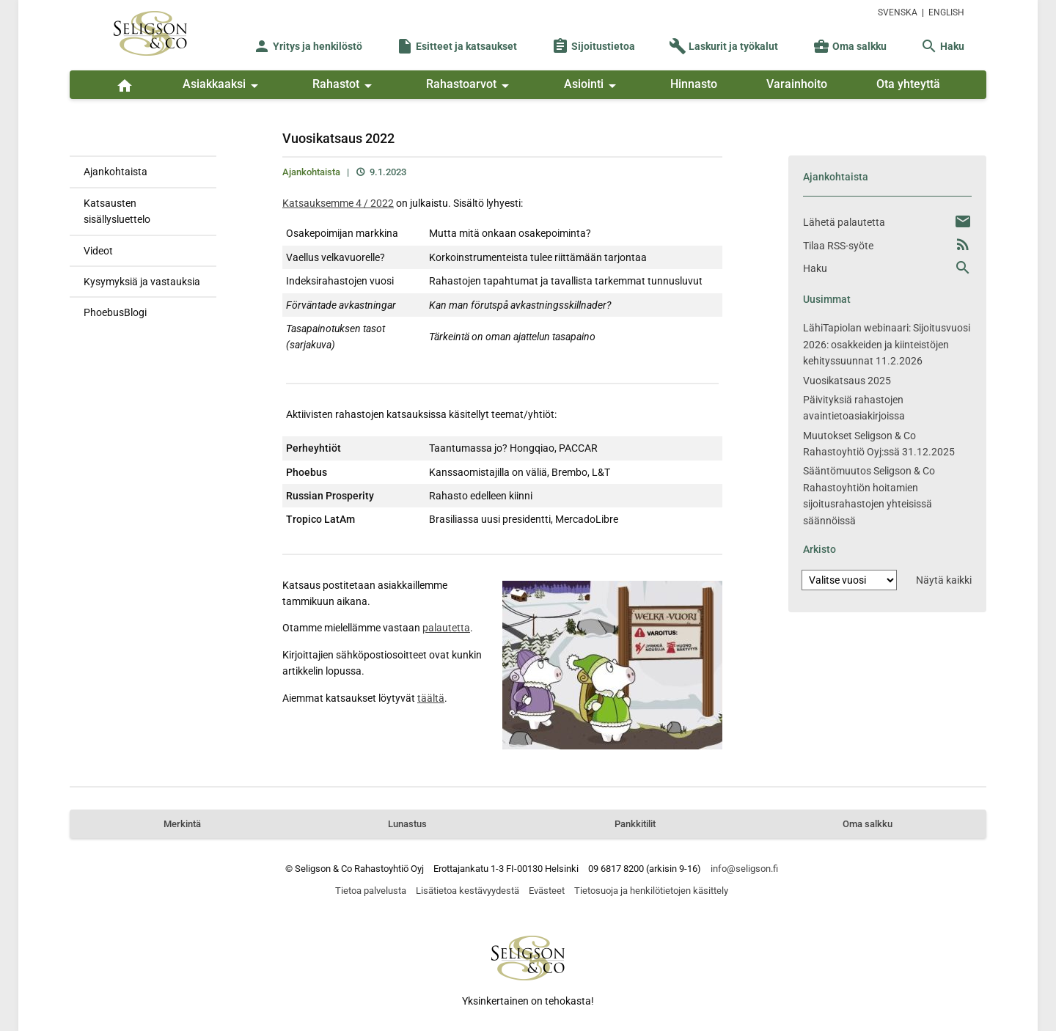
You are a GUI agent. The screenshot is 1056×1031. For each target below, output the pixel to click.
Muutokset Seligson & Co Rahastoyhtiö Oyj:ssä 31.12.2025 (879, 444)
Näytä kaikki (944, 580)
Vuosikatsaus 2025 (847, 380)
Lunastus (407, 823)
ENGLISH (946, 12)
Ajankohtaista (115, 171)
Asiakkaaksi (223, 86)
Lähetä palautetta (844, 222)
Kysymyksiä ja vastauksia (142, 281)
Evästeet (547, 890)
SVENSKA (897, 12)
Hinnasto (693, 84)
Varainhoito (796, 84)
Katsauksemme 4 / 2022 (338, 203)
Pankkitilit (635, 823)
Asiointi (592, 86)
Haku (942, 46)
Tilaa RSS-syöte (838, 246)
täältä (430, 698)
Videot (98, 251)
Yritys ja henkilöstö (307, 46)
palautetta (446, 628)
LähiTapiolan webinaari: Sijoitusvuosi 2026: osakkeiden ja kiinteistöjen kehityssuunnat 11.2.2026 (886, 344)
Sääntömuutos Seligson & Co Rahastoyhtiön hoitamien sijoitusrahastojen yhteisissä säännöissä (869, 495)
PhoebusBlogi (115, 312)
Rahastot (344, 86)
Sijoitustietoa (593, 46)
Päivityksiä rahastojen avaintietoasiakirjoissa (854, 408)
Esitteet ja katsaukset (456, 46)
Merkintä (182, 823)
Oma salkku (850, 46)
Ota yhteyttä (908, 84)
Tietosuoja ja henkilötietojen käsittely (651, 890)
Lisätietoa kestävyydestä (467, 890)
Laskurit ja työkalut (723, 46)
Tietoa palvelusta (370, 890)
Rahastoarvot (470, 86)
